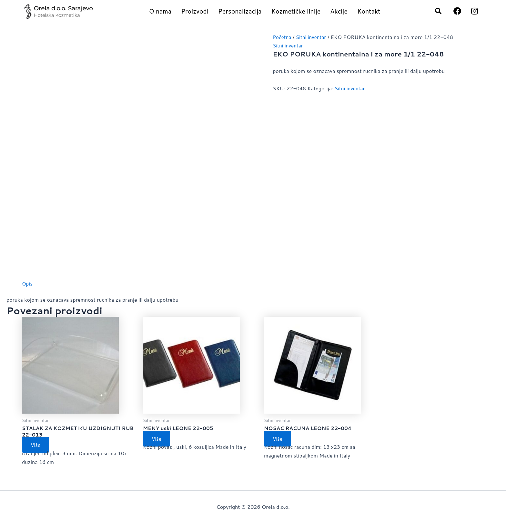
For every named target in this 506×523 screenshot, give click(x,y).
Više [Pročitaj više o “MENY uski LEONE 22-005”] (158, 439)
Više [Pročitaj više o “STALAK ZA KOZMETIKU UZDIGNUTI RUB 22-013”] (37, 445)
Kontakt (368, 11)
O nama (160, 11)
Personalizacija (239, 11)
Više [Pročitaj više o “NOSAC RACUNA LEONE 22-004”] (279, 439)
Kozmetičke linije (295, 11)
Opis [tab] (27, 283)
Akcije (339, 11)
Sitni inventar (313, 37)
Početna (282, 37)
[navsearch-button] (435, 11)
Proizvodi (194, 11)
